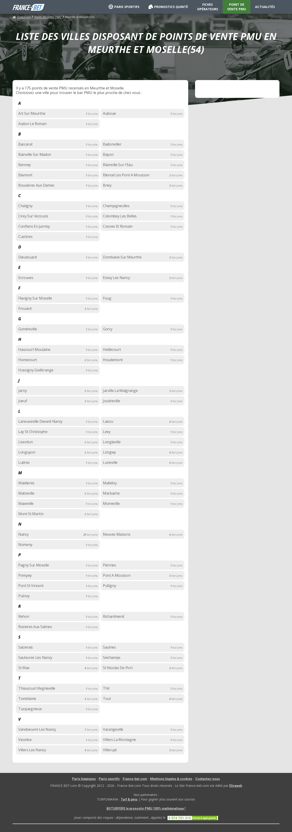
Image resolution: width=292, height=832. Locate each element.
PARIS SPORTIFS (124, 7)
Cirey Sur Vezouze (33, 216)
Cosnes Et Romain (118, 226)
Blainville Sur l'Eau (118, 164)
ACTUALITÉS (265, 7)
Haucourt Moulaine (34, 349)
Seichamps (111, 657)
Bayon (108, 154)
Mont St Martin (31, 513)
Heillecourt (112, 349)
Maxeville (26, 503)
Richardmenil (113, 616)
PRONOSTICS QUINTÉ (168, 7)
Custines (25, 236)
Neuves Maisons (116, 534)
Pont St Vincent (30, 585)
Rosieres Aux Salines (35, 626)
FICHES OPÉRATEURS (207, 6)
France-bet (22, 17)
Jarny (22, 390)
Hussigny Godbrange (35, 370)
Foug (107, 298)
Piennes (109, 565)
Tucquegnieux (30, 708)
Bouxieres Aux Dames (36, 185)
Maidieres (26, 482)
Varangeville (113, 729)
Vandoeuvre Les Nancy (37, 729)
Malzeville (26, 493)
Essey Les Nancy (116, 277)
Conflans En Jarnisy (34, 226)
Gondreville (27, 328)
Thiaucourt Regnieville (36, 688)
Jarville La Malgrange (120, 390)
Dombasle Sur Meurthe (122, 257)
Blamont (25, 174)
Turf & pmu (129, 799)
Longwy (109, 452)
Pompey (25, 575)
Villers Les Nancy (32, 749)
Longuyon (26, 452)
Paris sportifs (109, 779)
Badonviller (112, 144)
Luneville (110, 462)
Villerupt (110, 749)
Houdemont (113, 359)
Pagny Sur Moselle (33, 565)
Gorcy (107, 328)
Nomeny (25, 544)
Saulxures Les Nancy (35, 657)
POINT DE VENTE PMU (236, 6)
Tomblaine (27, 698)
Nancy (23, 534)
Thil (106, 688)
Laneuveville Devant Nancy (40, 421)
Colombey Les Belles (120, 216)
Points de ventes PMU (47, 17)
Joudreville (111, 400)
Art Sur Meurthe (31, 113)
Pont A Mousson (116, 575)
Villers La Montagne (119, 739)
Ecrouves (25, 277)
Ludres (24, 462)
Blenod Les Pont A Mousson (126, 174)
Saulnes (109, 647)
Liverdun (25, 441)
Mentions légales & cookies (171, 779)
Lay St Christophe (32, 431)
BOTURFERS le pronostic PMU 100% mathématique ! (146, 808)
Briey (107, 185)
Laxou (108, 421)
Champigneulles (116, 205)
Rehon (23, 616)
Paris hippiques (84, 779)
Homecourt (27, 359)
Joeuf (22, 400)
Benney (24, 164)
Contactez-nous (207, 779)
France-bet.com (135, 779)
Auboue (109, 113)
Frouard (24, 308)
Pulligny (109, 585)
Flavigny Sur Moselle (35, 298)
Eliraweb (235, 786)
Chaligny (25, 205)
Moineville (111, 503)
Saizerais (25, 647)
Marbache (111, 493)
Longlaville (111, 441)
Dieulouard (27, 257)
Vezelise (24, 739)
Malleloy (110, 482)
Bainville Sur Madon (34, 154)
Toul (107, 698)
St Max (23, 667)
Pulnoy (24, 595)
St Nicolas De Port (118, 667)
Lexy (106, 431)
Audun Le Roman (32, 123)
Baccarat (25, 144)
